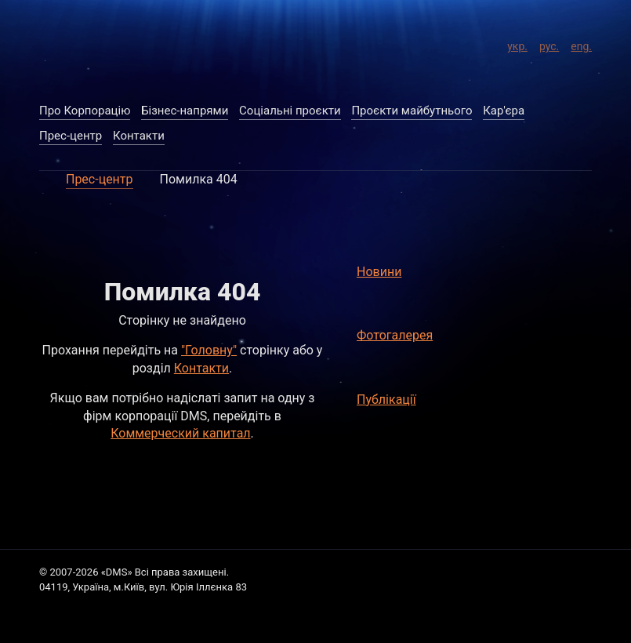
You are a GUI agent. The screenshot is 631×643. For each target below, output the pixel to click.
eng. (581, 44)
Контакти (201, 368)
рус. (549, 44)
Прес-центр (99, 179)
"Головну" (209, 350)
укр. (517, 44)
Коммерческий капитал (180, 433)
